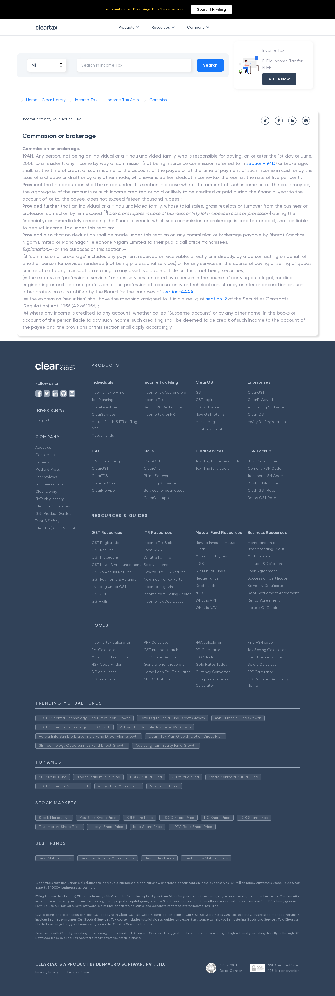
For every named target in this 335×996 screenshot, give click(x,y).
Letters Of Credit (262, 607)
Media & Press (47, 469)
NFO (199, 593)
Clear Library (46, 491)
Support (42, 420)
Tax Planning (102, 400)
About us (43, 447)
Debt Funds (206, 585)
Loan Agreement (262, 571)
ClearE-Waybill (260, 400)
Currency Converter (213, 672)
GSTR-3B (100, 601)
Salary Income (156, 564)
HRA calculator (208, 642)
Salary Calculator (263, 664)
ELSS (200, 563)
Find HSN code (260, 642)
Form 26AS (153, 550)
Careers (42, 462)
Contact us (45, 455)
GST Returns (102, 550)
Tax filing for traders (212, 468)
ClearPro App (103, 490)
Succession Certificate (267, 578)
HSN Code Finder (262, 461)
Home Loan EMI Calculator (167, 672)
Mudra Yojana (259, 556)
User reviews (46, 477)
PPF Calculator (157, 642)
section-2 (216, 298)
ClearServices (104, 414)
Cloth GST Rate (261, 490)
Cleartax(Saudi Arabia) (55, 528)
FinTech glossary (49, 499)
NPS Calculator (157, 679)
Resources (164, 27)
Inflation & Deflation (265, 563)
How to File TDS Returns (164, 572)
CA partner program (109, 461)
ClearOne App (156, 498)
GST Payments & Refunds (114, 579)
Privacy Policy (46, 972)
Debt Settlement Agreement (273, 593)
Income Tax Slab (158, 542)
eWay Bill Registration (267, 422)
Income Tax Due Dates (163, 601)
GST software (207, 407)
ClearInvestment (106, 407)
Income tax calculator (111, 642)
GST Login (204, 400)
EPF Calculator (260, 672)
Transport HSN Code (265, 476)
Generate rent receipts (164, 664)
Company (199, 27)
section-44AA (177, 291)
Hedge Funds (207, 578)
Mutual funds (103, 435)
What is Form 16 (157, 557)
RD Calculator (208, 650)
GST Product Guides (53, 513)
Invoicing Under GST (109, 586)
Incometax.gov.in (158, 586)
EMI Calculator (104, 650)
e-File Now (279, 79)
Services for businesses (164, 490)
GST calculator (105, 679)
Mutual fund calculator (111, 657)
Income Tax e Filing (108, 392)
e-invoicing (205, 422)
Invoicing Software (160, 483)
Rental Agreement (264, 600)
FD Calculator (207, 657)
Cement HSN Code (264, 468)
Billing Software (157, 476)
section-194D (261, 163)
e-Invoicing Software (266, 407)
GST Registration (106, 542)
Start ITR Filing (211, 9)
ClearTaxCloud (104, 483)
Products (130, 27)
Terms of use (77, 972)
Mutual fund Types (211, 556)
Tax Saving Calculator (267, 650)
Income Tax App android (165, 392)
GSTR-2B (100, 594)
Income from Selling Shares (167, 594)
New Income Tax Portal (163, 579)
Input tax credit (209, 429)
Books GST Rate (262, 498)
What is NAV (206, 607)
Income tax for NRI (160, 414)
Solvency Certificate (265, 585)
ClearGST (256, 392)
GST (199, 392)
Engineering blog (49, 484)
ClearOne (152, 468)
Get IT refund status (265, 657)
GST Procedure (105, 557)
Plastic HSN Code (263, 483)
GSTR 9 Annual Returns (111, 572)
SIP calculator (104, 672)
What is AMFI (207, 600)
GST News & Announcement (116, 564)
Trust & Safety (47, 521)
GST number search (161, 650)
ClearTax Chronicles (52, 506)
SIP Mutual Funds (210, 571)
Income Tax (154, 400)
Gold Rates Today (211, 664)
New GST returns (210, 414)
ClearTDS (256, 414)
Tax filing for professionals (218, 461)
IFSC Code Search (160, 657)
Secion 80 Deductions (163, 407)
